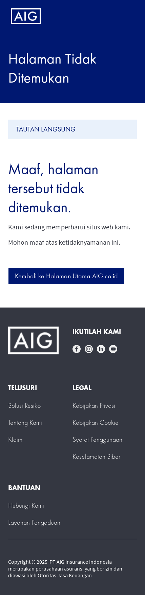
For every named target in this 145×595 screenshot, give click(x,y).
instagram (89, 349)
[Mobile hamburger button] (125, 16)
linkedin (101, 349)
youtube (113, 349)
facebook (76, 349)
